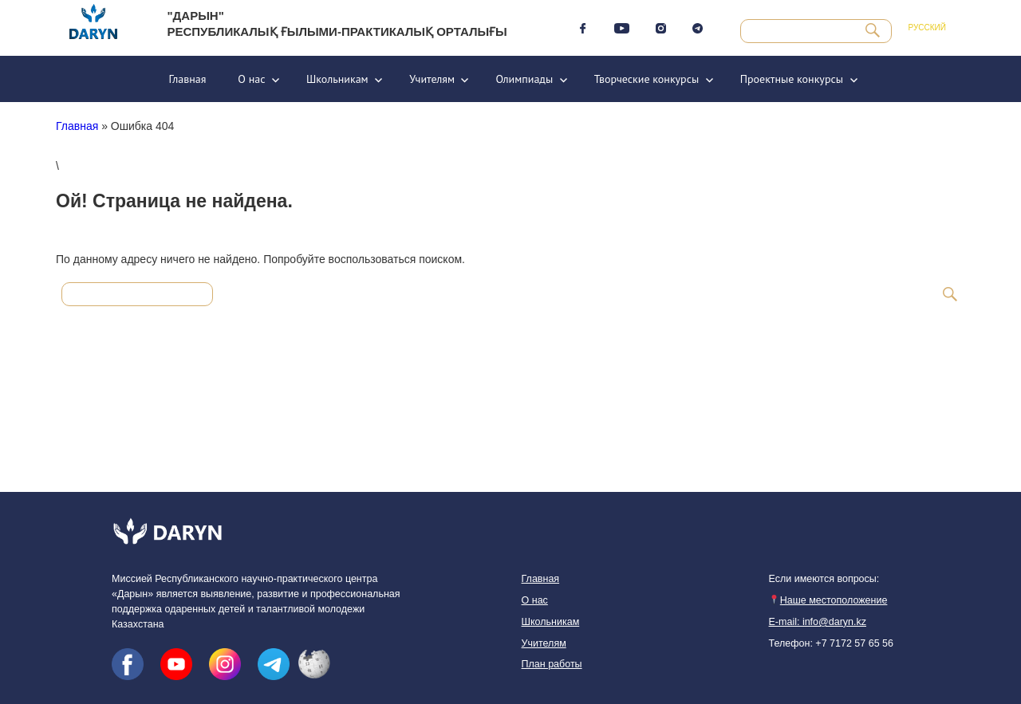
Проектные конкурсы (791, 79)
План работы (552, 664)
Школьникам (337, 79)
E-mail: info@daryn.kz (817, 621)
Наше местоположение (828, 600)
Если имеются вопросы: (824, 578)
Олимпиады (524, 79)
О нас (251, 79)
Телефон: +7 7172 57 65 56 (831, 643)
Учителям (432, 79)
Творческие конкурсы (647, 79)
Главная (187, 79)
